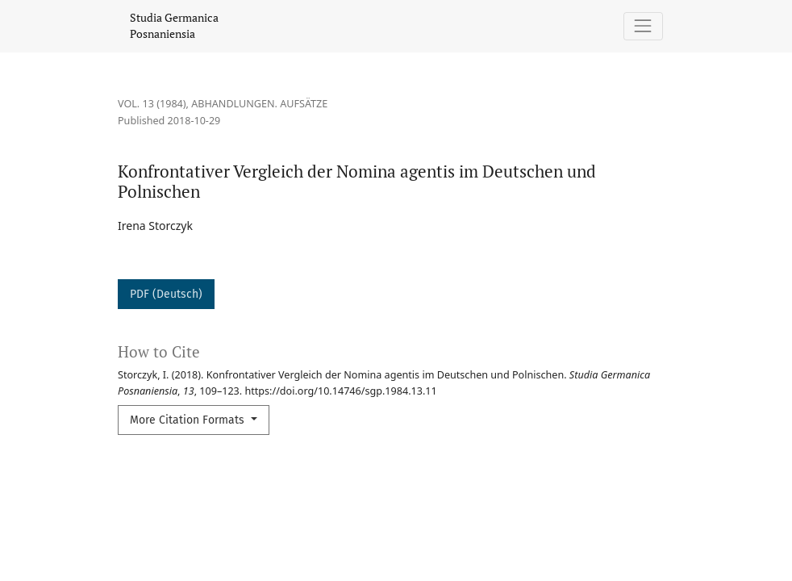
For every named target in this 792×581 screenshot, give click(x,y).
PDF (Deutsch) (166, 294)
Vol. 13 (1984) (152, 104)
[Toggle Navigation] (643, 26)
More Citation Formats (189, 420)
